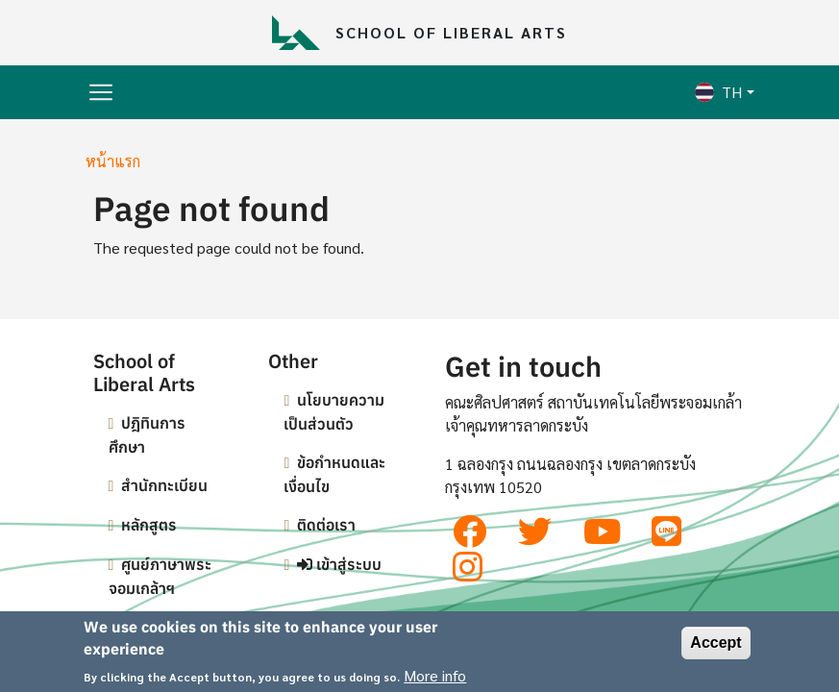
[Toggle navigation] (101, 92)
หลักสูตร (149, 524)
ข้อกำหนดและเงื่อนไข (334, 474)
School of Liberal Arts (451, 32)
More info (435, 679)
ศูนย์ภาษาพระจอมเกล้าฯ (160, 576)
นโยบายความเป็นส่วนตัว (334, 411)
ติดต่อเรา (326, 524)
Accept (715, 646)
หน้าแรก (113, 161)
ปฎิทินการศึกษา (147, 435)
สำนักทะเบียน (164, 485)
